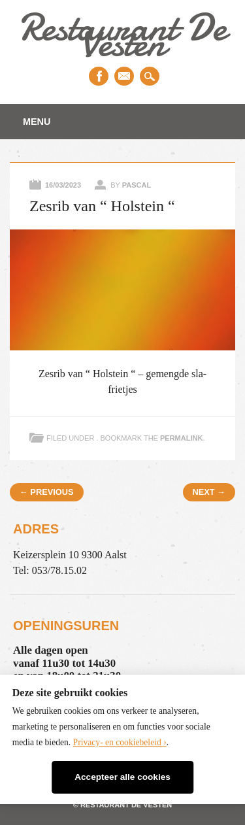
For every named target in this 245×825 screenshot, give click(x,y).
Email (124, 76)
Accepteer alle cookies (122, 777)
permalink (181, 438)
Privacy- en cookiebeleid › (120, 742)
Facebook (98, 76)
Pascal (136, 185)
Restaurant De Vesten (122, 35)
